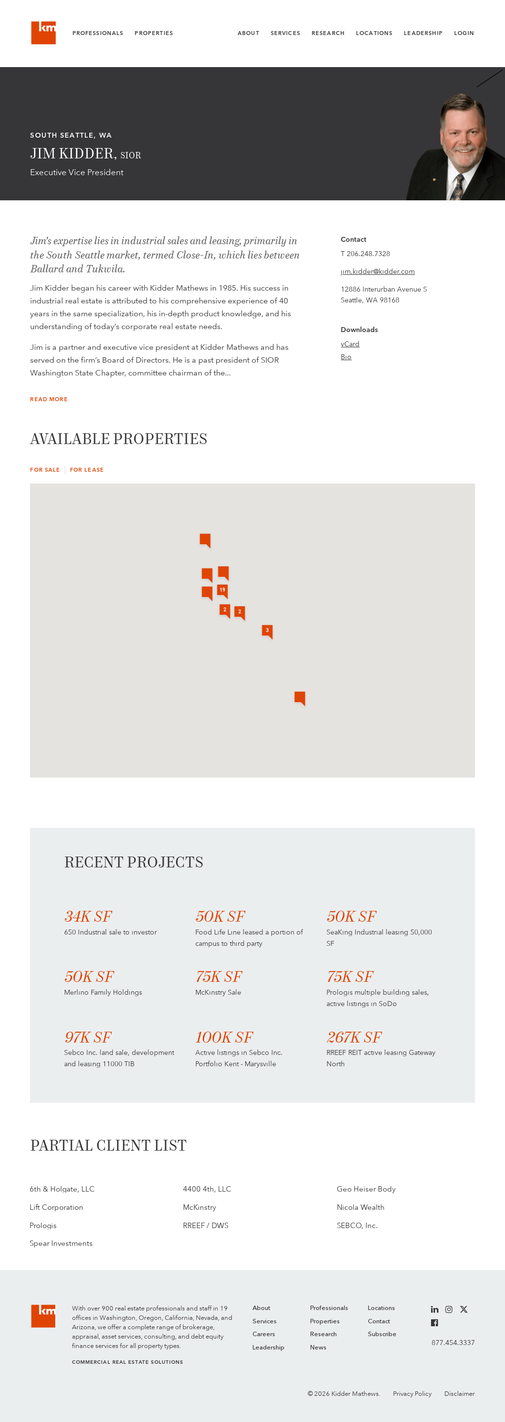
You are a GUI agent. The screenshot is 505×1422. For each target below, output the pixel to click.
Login (464, 33)
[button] (207, 594)
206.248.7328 (368, 254)
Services (285, 33)
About (248, 33)
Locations (374, 33)
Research (328, 33)
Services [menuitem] (264, 1321)
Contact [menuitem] (379, 1321)
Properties (154, 33)
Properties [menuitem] (325, 1321)
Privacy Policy (412, 1393)
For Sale (45, 470)
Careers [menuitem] (263, 1334)
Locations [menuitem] (381, 1308)
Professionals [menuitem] (329, 1308)
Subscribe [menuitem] (382, 1334)
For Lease (87, 470)
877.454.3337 (453, 1343)
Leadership (423, 33)
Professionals (98, 33)
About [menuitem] (261, 1308)
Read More (49, 399)
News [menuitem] (318, 1348)
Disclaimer (459, 1393)
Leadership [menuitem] (268, 1348)
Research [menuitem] (323, 1334)
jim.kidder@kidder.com (378, 271)
